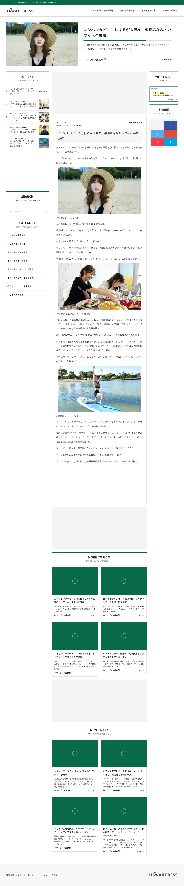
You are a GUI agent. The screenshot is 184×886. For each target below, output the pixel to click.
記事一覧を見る (135, 122)
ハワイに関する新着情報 (102, 10)
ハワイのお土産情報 (125, 10)
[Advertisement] (76, 92)
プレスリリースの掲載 (47, 874)
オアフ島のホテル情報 (17, 261)
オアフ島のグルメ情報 (17, 252)
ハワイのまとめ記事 (146, 10)
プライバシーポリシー (26, 874)
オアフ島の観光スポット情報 (20, 278)
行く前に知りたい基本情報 (19, 286)
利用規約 (10, 874)
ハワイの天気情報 (15, 295)
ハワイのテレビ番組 (168, 10)
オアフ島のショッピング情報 (20, 269)
